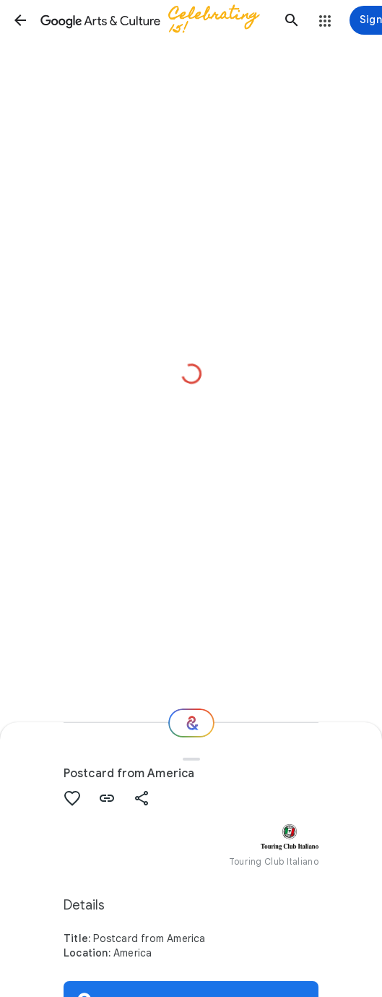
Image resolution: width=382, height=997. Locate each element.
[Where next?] (191, 723)
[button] (20, 20)
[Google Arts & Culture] (156, 20)
